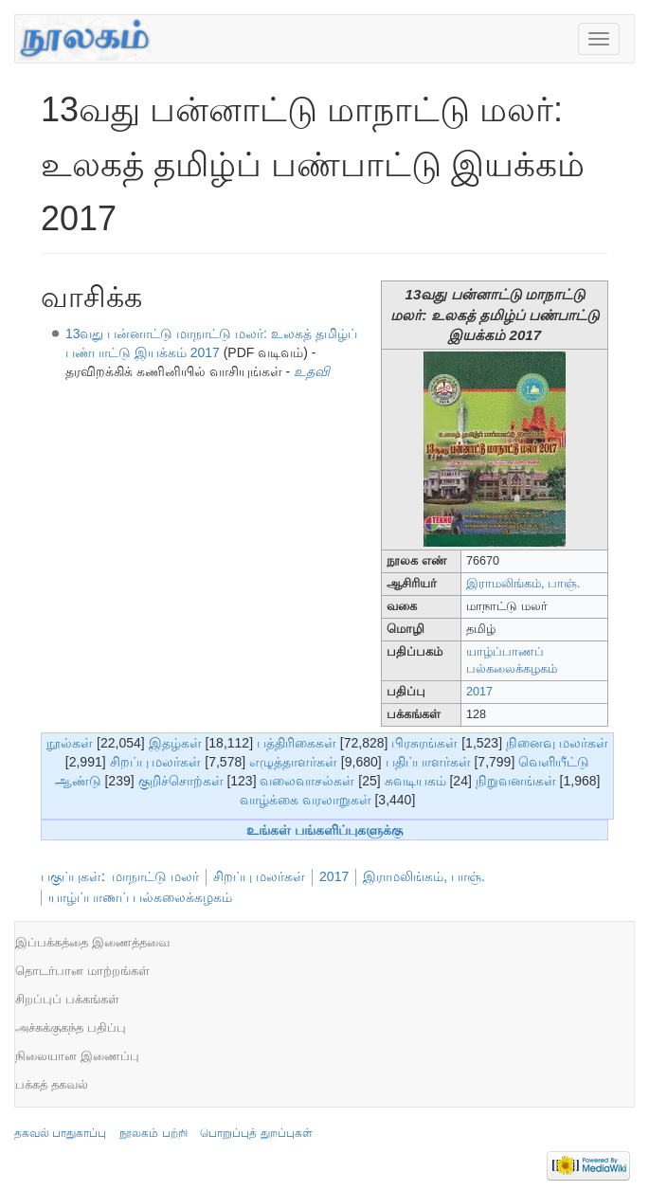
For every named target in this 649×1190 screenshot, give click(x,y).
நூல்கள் (69, 742)
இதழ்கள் (175, 742)
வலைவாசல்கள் (307, 780)
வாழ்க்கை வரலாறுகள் (305, 799)
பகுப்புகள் (71, 876)
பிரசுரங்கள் (424, 742)
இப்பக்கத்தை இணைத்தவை (92, 942)
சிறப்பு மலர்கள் (156, 761)
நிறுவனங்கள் (516, 780)
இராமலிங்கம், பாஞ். (523, 583)
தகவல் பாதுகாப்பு (60, 1133)
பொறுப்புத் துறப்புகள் (256, 1133)
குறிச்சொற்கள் (181, 780)
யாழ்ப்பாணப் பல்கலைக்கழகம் (140, 897)
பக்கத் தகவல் (51, 1084)
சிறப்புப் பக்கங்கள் (67, 999)
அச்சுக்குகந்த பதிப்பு (70, 1027)
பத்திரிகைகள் (296, 742)
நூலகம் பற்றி (153, 1133)
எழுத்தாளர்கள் (293, 761)
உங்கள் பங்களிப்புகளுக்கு (324, 830)
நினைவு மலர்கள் (557, 742)
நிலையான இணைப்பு (77, 1056)
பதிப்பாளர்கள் (428, 761)
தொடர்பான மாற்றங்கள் (82, 971)
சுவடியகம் (415, 780)
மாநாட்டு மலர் (155, 876)
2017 (479, 691)
